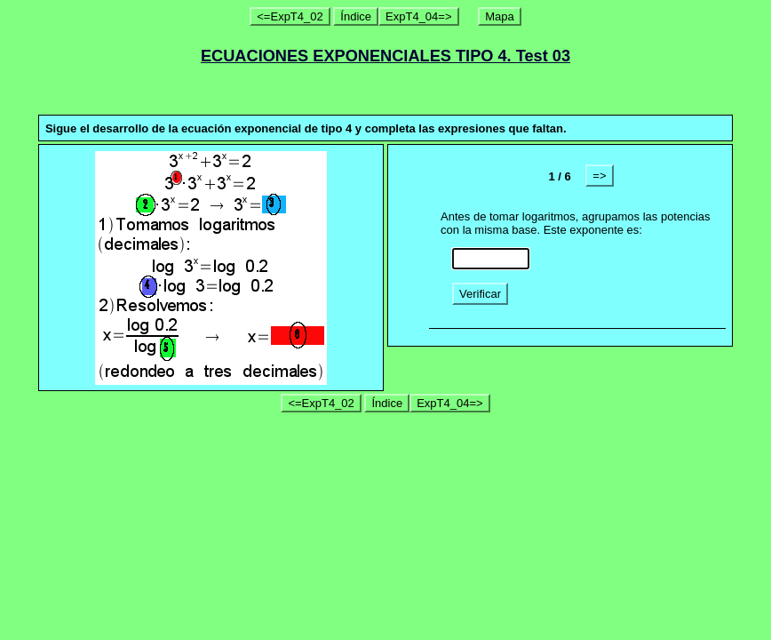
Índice (355, 16)
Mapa (499, 16)
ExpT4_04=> (418, 16)
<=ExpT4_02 (289, 16)
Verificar (480, 293)
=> (599, 175)
